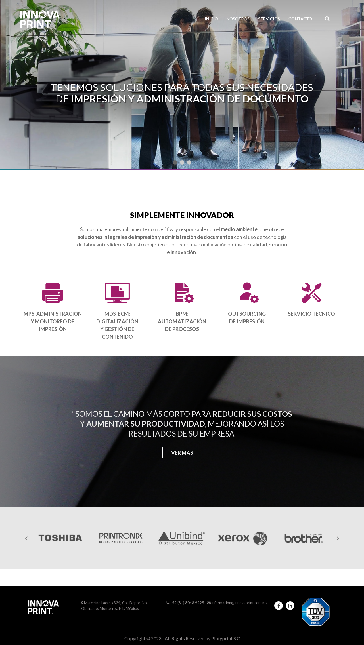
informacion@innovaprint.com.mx (239, 602)
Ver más (182, 453)
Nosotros (238, 18)
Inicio (211, 18)
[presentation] (26, 538)
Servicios (269, 18)
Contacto (300, 18)
